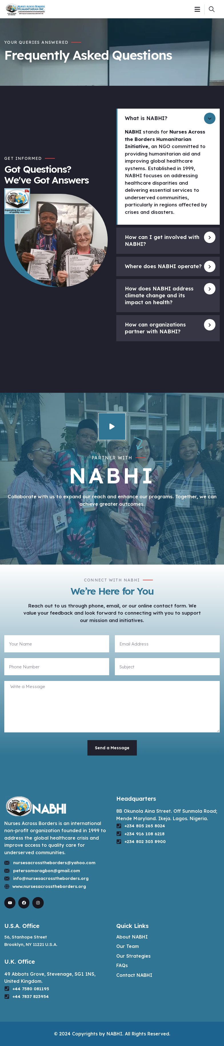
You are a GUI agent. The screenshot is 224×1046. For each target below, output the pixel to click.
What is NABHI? (146, 118)
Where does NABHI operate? (163, 266)
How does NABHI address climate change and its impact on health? (159, 295)
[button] (168, 118)
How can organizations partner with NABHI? (155, 328)
